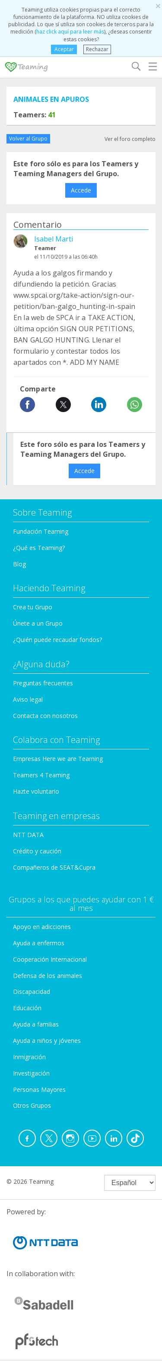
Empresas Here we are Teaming (58, 759)
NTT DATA (28, 835)
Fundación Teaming (40, 531)
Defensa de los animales (47, 976)
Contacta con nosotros (45, 716)
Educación (27, 1008)
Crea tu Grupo (32, 607)
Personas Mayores (39, 1089)
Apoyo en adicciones (42, 927)
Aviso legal (28, 699)
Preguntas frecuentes (43, 683)
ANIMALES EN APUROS (51, 99)
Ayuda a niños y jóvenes (47, 1040)
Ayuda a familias (36, 1024)
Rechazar (97, 49)
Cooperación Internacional (50, 959)
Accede (81, 190)
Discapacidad (31, 991)
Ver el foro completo (130, 139)
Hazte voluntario (36, 791)
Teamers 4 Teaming (41, 775)
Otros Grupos (32, 1105)
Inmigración (29, 1057)
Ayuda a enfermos (38, 943)
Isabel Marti (53, 239)
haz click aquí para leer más (70, 31)
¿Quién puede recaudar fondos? (57, 640)
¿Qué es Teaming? (39, 548)
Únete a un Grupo (38, 623)
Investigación (31, 1073)
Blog (19, 564)
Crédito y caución (37, 851)
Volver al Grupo (28, 138)
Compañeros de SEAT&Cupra (54, 867)
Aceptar (64, 49)
